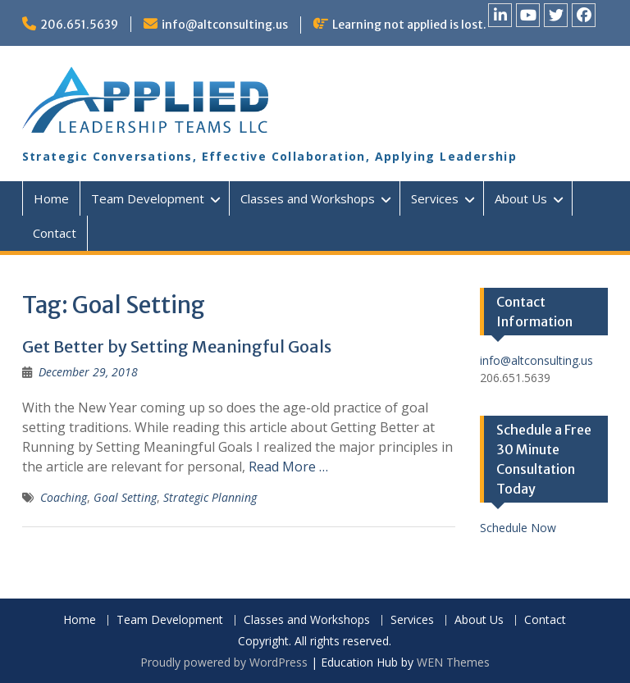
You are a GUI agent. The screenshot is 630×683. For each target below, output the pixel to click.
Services (435, 198)
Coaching (63, 497)
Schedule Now (518, 527)
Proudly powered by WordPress (224, 662)
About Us (521, 198)
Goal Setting (125, 497)
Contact (54, 233)
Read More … (288, 467)
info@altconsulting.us (225, 24)
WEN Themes (453, 662)
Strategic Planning (210, 497)
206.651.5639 (79, 24)
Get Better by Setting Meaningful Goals (176, 346)
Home (51, 198)
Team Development (147, 198)
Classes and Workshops (307, 198)
